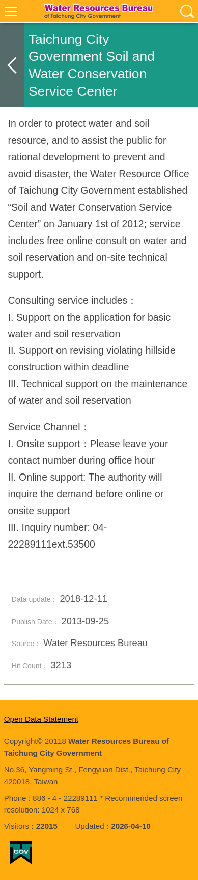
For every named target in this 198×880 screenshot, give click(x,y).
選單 (11, 11)
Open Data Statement (41, 719)
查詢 (187, 11)
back (12, 65)
